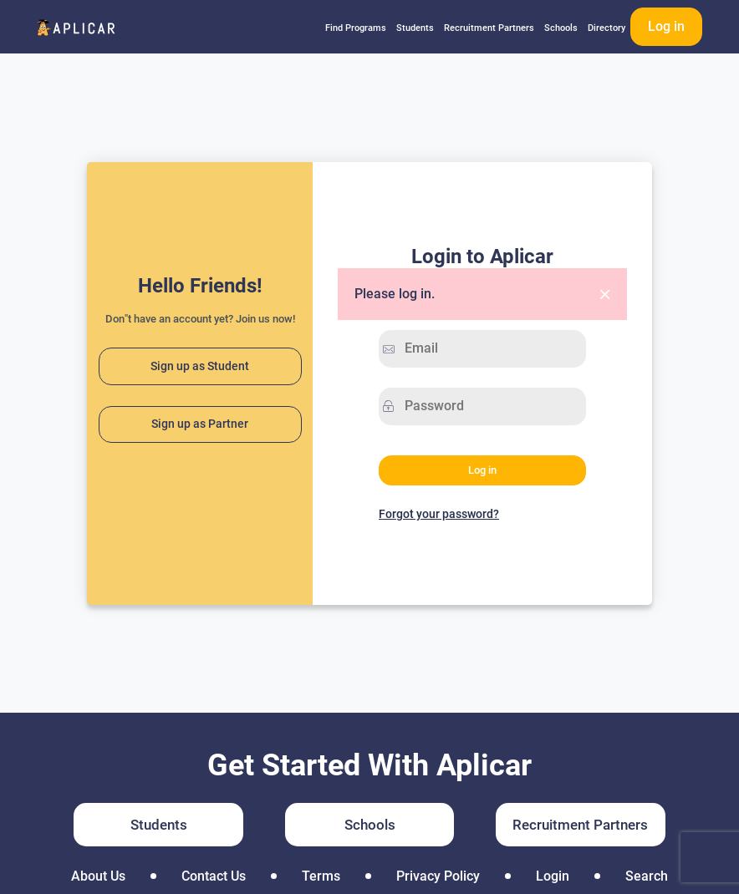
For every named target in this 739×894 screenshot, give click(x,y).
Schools (561, 28)
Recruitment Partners (489, 28)
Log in (666, 26)
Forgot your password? (439, 514)
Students (415, 28)
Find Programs (355, 28)
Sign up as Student (199, 366)
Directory (606, 28)
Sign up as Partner (199, 424)
